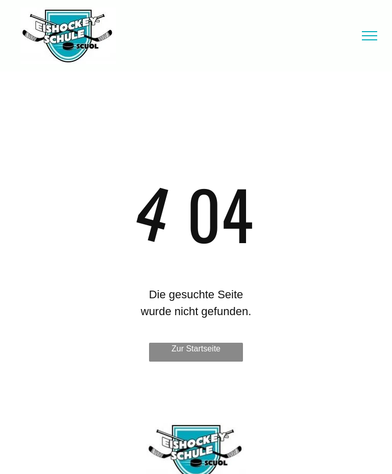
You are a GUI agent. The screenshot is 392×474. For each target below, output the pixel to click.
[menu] (369, 35)
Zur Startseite (196, 348)
